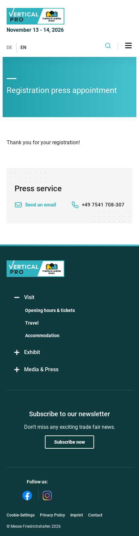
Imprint (76, 515)
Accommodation (42, 335)
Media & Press (35, 369)
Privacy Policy (52, 515)
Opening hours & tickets (50, 310)
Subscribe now (69, 442)
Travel (32, 323)
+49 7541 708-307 (103, 205)
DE (9, 47)
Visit (23, 297)
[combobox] (108, 45)
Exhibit (26, 352)
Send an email (40, 205)
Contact (95, 515)
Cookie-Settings (21, 515)
